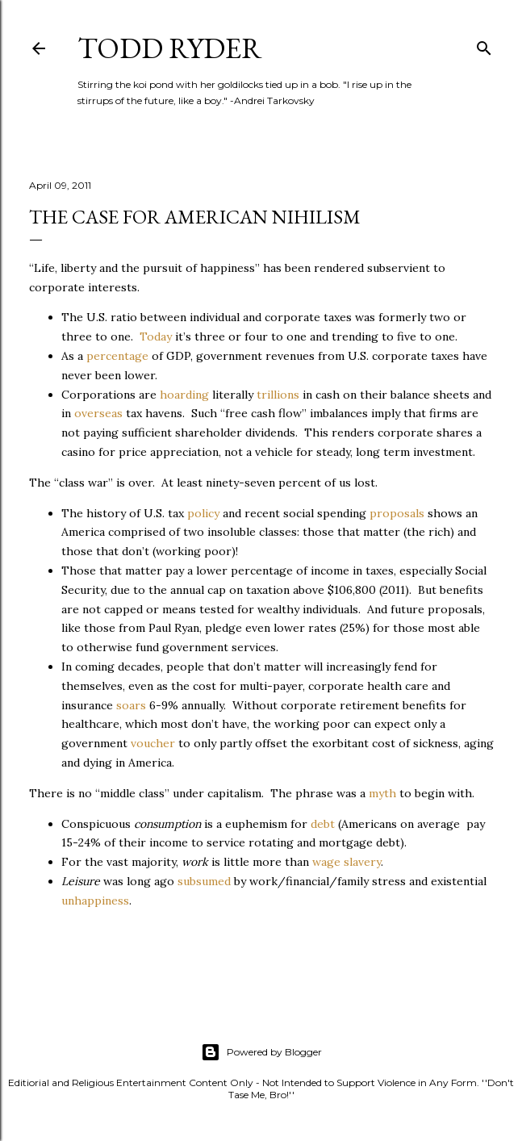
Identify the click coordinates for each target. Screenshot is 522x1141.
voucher (153, 743)
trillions (278, 394)
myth (382, 793)
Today (156, 336)
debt (323, 824)
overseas (98, 413)
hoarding (184, 394)
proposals (397, 513)
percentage (117, 356)
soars (131, 705)
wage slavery (346, 862)
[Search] (484, 45)
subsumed (204, 881)
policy (203, 513)
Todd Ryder (169, 48)
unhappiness (95, 900)
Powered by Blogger (261, 1052)
